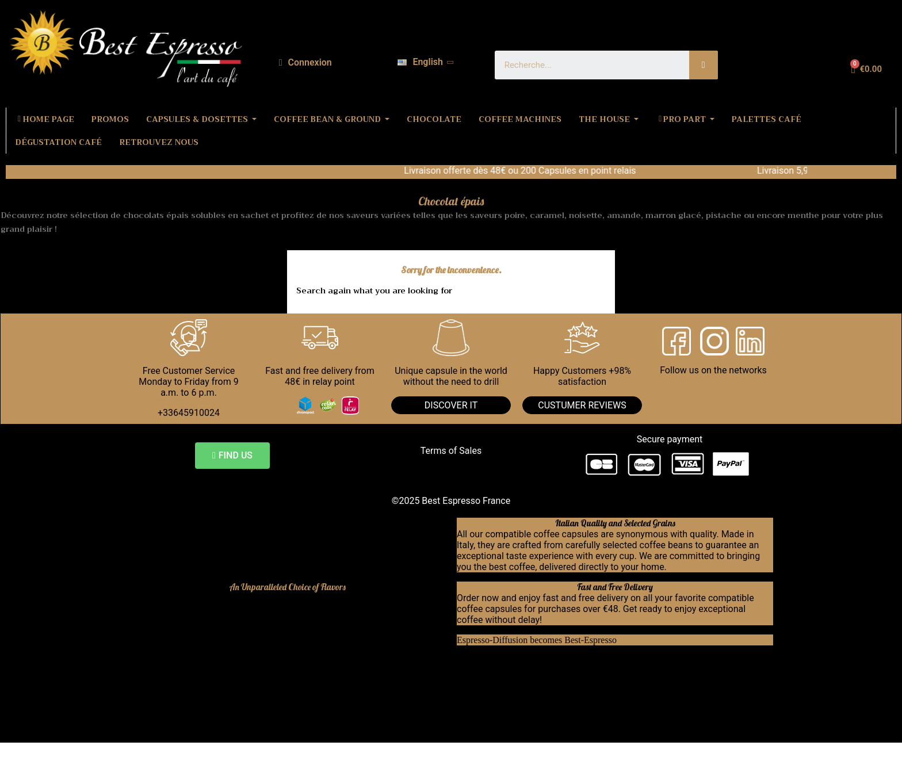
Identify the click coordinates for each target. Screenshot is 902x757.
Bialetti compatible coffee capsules (224, 661)
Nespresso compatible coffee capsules (232, 639)
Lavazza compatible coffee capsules (227, 672)
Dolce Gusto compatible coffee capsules (235, 650)
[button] (232, 455)
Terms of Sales (451, 450)
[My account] (305, 62)
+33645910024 (189, 412)
